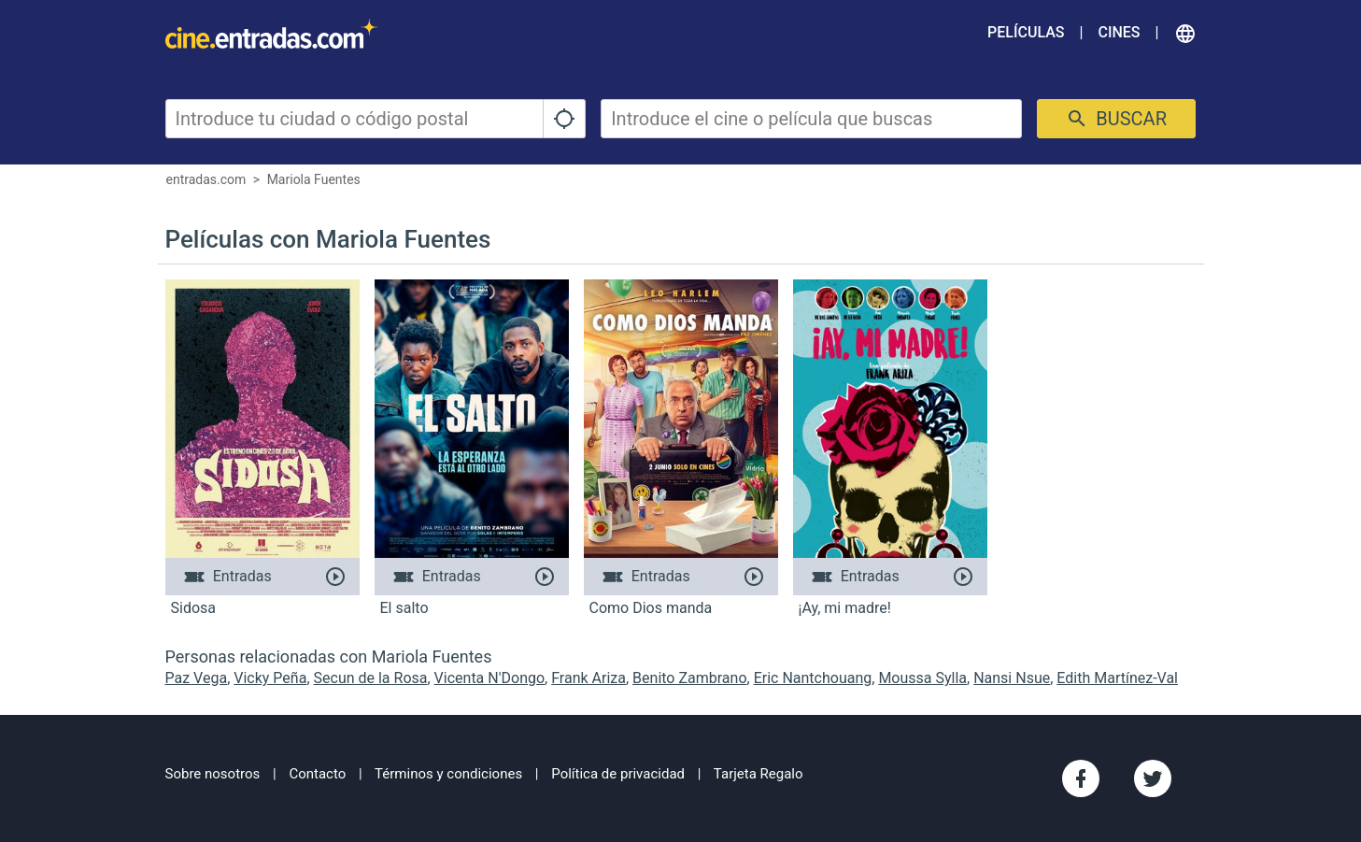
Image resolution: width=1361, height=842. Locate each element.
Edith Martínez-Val (1117, 678)
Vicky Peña (270, 678)
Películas (1025, 32)
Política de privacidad (618, 773)
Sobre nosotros (213, 773)
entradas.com (206, 179)
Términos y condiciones (448, 773)
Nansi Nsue (1011, 678)
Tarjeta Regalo (758, 773)
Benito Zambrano (689, 678)
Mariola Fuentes (314, 179)
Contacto (317, 773)
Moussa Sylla (922, 678)
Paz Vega (196, 678)
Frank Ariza (588, 678)
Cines (1119, 32)
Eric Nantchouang (813, 678)
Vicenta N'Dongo (489, 678)
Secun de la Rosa (371, 678)
